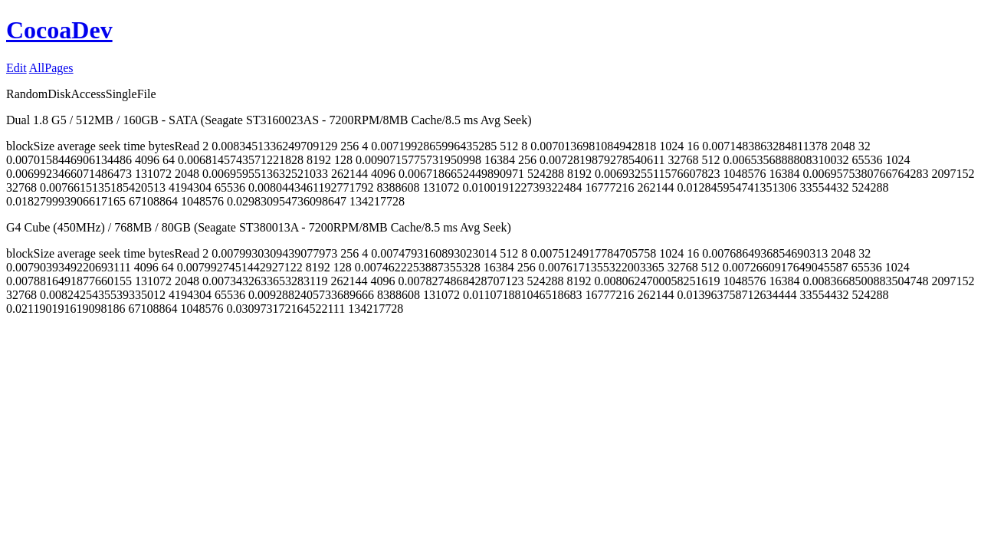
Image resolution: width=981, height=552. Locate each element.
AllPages (51, 67)
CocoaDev (59, 30)
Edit (16, 67)
